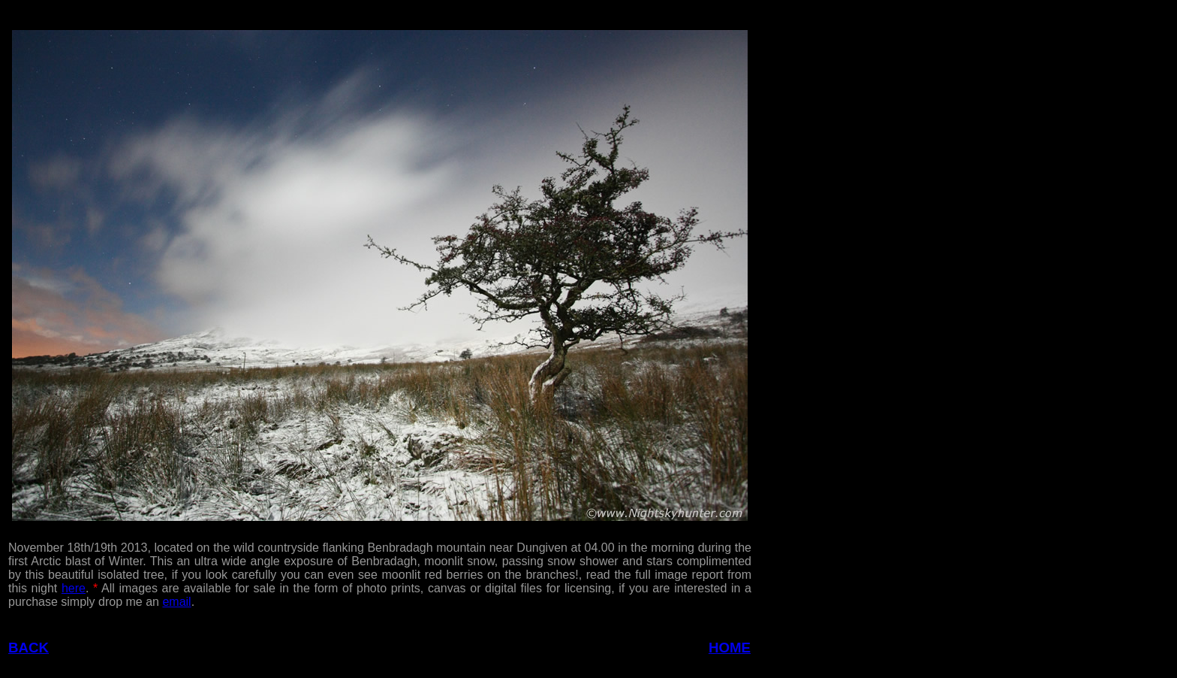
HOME (730, 647)
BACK (28, 647)
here (74, 588)
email (176, 601)
